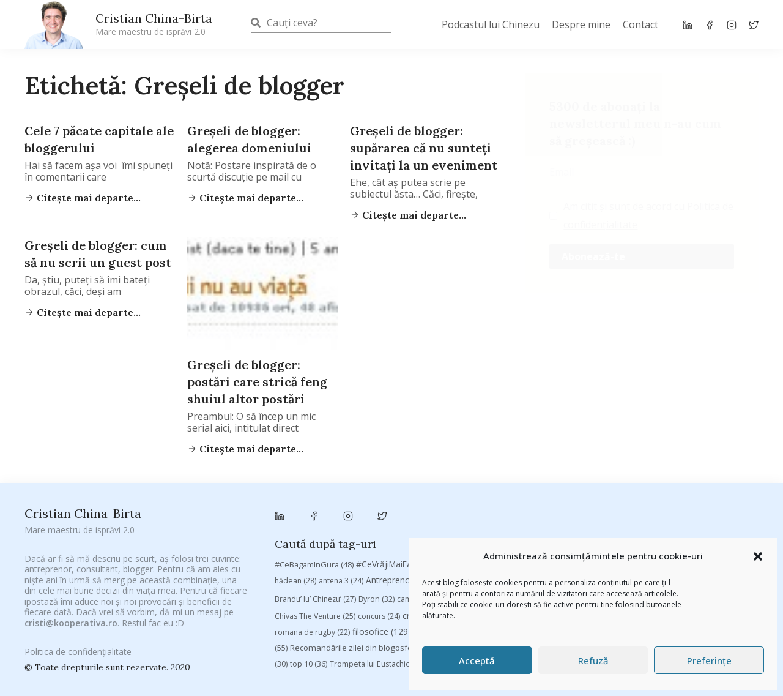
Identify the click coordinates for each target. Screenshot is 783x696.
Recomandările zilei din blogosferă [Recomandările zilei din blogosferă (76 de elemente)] (363, 586)
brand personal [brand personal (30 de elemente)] (715, 519)
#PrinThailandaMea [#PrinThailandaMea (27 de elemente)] (618, 503)
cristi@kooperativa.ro (70, 609)
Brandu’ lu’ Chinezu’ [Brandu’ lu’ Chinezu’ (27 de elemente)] (315, 538)
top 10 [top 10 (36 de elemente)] (308, 602)
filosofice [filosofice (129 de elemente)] (381, 570)
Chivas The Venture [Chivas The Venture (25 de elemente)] (315, 555)
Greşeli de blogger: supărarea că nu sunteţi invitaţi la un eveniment (423, 148)
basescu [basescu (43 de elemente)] (584, 519)
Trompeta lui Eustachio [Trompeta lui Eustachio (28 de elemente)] (377, 602)
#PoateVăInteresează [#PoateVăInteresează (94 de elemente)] (525, 502)
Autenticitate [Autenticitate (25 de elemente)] (477, 519)
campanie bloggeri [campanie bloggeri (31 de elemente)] (438, 538)
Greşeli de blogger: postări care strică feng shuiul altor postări (257, 381)
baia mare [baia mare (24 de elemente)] (534, 519)
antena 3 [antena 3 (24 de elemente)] (341, 519)
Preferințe (709, 660)
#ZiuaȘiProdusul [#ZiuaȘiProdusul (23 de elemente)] (698, 503)
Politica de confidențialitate (78, 645)
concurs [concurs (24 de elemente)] (379, 555)
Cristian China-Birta (153, 23)
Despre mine (581, 24)
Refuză (593, 660)
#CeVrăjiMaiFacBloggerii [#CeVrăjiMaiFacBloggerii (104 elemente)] (414, 502)
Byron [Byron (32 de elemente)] (376, 538)
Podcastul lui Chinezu (491, 24)
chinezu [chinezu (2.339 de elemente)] (707, 536)
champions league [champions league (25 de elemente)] (630, 538)
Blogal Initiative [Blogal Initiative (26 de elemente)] (644, 519)
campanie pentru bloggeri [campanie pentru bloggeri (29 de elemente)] (534, 538)
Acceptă (477, 660)
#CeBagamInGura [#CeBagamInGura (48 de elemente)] (314, 502)
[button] (758, 556)
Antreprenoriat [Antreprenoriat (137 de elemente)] (406, 519)
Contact (640, 24)
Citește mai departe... (87, 198)
